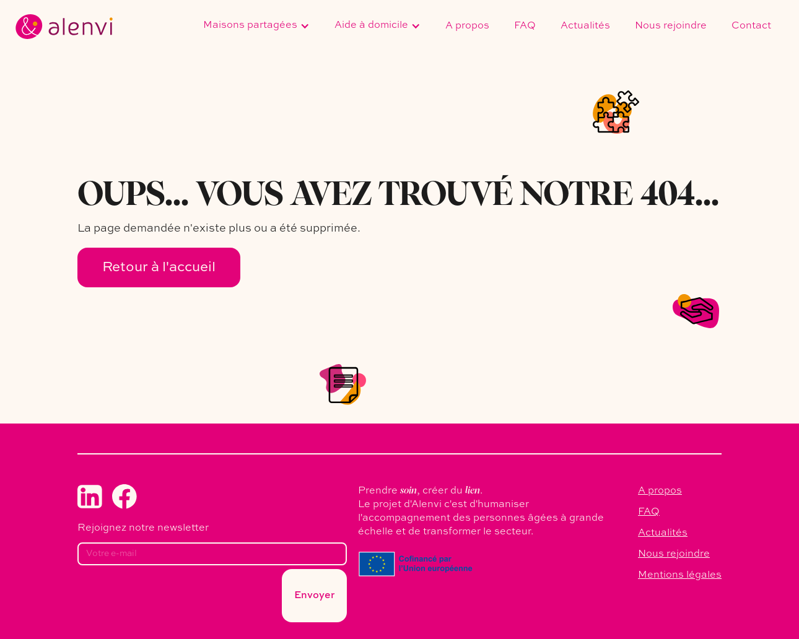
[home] (64, 26)
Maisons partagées (250, 25)
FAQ (525, 26)
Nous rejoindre (671, 26)
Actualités (585, 26)
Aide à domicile (371, 25)
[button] (256, 26)
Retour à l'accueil (159, 267)
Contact (751, 26)
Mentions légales (680, 575)
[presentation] (171, 599)
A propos (467, 26)
